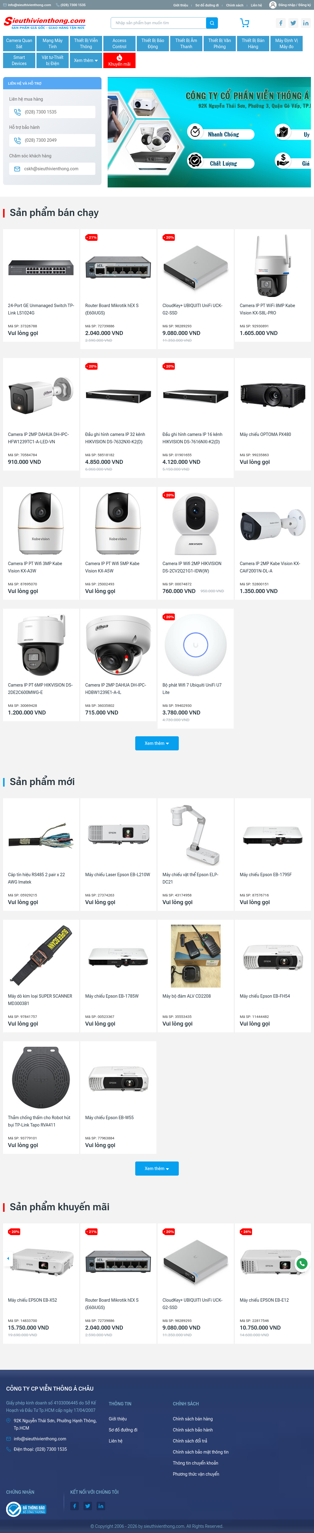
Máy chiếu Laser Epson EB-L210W (117, 874)
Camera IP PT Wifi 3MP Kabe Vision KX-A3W (35, 567)
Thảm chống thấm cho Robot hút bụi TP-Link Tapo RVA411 (39, 1121)
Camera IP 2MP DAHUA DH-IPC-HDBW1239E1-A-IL (115, 689)
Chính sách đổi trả (190, 1441)
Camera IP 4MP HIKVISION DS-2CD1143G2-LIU (37, 1304)
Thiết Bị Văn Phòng (220, 43)
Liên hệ (256, 5)
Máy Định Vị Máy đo (286, 43)
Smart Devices (19, 60)
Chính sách (234, 5)
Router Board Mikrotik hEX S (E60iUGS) (112, 309)
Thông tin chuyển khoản (195, 1463)
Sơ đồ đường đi (207, 5)
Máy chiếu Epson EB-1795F (266, 874)
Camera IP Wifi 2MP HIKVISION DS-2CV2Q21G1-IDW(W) (192, 567)
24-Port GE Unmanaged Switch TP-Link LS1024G (41, 309)
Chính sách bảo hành (193, 1429)
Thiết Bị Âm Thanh (186, 43)
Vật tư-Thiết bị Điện (52, 60)
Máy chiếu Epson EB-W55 (109, 1117)
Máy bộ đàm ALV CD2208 (187, 996)
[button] (8, 1259)
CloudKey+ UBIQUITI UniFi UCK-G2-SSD (193, 309)
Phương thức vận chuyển (196, 1474)
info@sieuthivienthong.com (27, 5)
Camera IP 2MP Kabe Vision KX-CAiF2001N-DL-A (270, 567)
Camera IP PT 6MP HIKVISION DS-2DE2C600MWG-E (40, 689)
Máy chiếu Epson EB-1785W (112, 996)
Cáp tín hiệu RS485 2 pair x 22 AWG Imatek (36, 878)
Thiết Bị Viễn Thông (86, 43)
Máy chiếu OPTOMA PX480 (265, 434)
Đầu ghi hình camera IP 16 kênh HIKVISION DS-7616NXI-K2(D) (192, 438)
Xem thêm (86, 60)
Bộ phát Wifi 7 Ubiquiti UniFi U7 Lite (192, 689)
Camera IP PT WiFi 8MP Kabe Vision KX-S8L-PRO (267, 309)
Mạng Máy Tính (53, 43)
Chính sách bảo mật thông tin (201, 1452)
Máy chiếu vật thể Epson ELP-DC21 (190, 878)
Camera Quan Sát (19, 43)
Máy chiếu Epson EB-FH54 (265, 996)
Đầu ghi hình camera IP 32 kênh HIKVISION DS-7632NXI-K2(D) (115, 438)
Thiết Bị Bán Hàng (253, 43)
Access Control (119, 43)
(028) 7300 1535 (71, 5)
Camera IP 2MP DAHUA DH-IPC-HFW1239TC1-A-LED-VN (38, 438)
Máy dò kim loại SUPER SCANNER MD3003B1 (40, 1000)
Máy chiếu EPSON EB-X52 (109, 1300)
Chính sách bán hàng (193, 1418)
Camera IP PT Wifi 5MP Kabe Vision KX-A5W (112, 567)
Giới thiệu (180, 5)
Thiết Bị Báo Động (152, 43)
